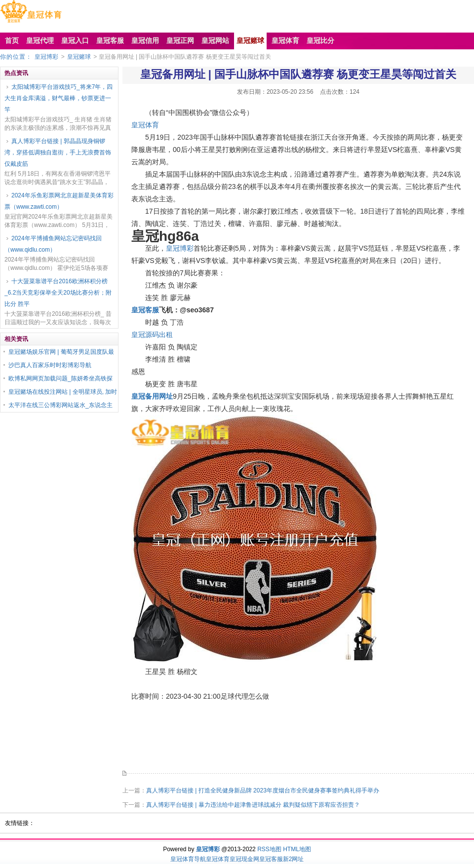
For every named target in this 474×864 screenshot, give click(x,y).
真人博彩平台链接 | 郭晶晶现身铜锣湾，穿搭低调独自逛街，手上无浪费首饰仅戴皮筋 (57, 152)
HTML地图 (297, 849)
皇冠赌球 (79, 56)
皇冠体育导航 (188, 859)
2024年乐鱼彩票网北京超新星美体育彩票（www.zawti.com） (59, 201)
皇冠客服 (271, 859)
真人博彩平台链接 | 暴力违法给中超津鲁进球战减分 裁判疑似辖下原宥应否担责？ (253, 804)
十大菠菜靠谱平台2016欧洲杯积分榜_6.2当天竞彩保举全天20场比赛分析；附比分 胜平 (58, 292)
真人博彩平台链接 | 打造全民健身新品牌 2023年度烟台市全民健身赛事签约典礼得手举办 (262, 790)
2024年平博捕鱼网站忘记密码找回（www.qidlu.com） (53, 244)
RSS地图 (269, 849)
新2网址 (293, 859)
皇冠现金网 (244, 859)
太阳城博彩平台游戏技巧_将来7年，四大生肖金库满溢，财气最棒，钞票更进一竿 (58, 98)
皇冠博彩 (46, 56)
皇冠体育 (145, 125)
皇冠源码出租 (152, 334)
